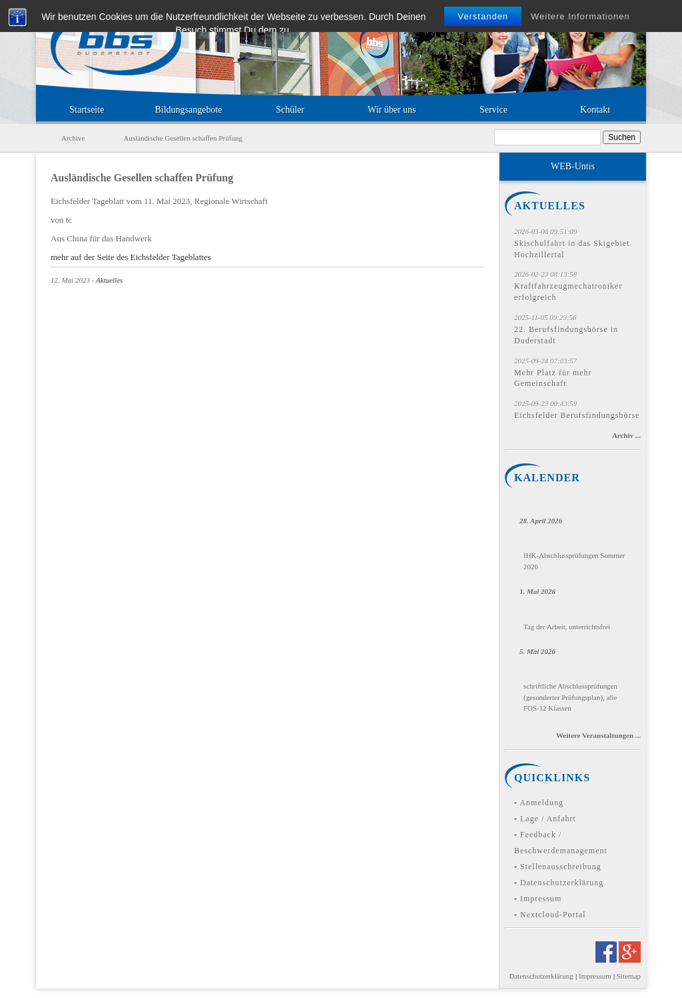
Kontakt (595, 110)
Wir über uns (392, 110)
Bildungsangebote (188, 110)
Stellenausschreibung (560, 866)
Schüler (290, 110)
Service (494, 110)
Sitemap (629, 976)
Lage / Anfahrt (548, 818)
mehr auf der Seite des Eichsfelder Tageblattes (131, 257)
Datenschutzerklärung (561, 882)
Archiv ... (626, 435)
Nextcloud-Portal (553, 914)
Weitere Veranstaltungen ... (598, 735)
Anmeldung (541, 802)
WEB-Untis (573, 166)
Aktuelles (109, 280)
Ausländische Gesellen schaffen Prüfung (142, 177)
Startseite (86, 110)
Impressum (540, 898)
